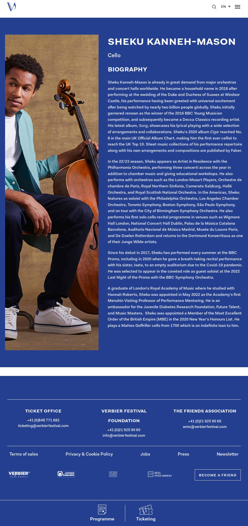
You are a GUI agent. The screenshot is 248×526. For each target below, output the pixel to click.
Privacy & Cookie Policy (89, 454)
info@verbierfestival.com (124, 436)
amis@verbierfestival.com (205, 427)
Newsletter (228, 454)
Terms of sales (23, 454)
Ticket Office (43, 411)
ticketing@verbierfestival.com (43, 426)
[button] (214, 6)
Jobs (145, 454)
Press (183, 454)
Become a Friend (218, 475)
